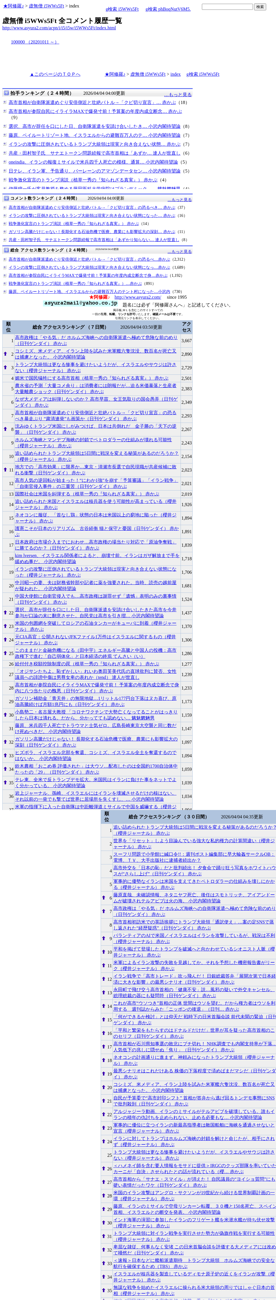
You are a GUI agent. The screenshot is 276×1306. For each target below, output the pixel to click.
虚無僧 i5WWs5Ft (46, 5)
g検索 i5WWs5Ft (122, 9)
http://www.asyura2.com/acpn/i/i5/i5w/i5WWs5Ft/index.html (59, 27)
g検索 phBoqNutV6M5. (168, 9)
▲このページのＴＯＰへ (55, 74)
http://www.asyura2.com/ (137, 297)
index (175, 74)
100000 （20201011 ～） (35, 41)
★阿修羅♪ (13, 5)
